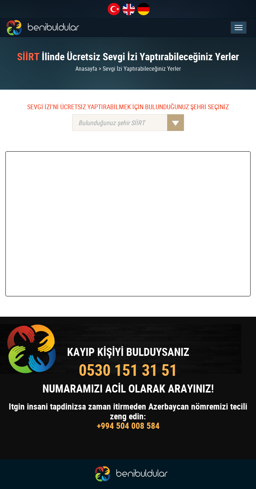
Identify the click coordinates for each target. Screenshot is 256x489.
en (129, 9)
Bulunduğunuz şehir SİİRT (131, 122)
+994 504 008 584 (128, 425)
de (143, 9)
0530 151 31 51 (128, 370)
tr (114, 9)
